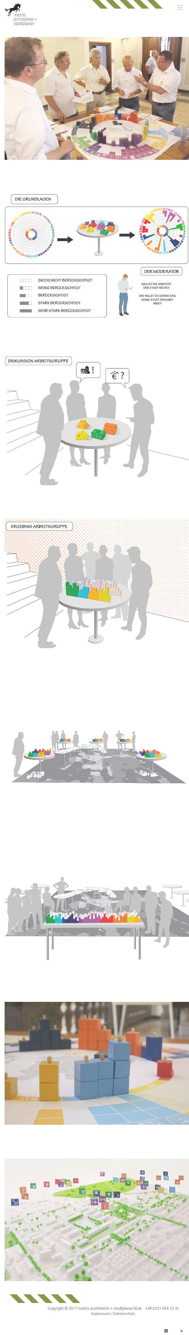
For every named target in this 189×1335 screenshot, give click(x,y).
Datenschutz (124, 1314)
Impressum (101, 1314)
